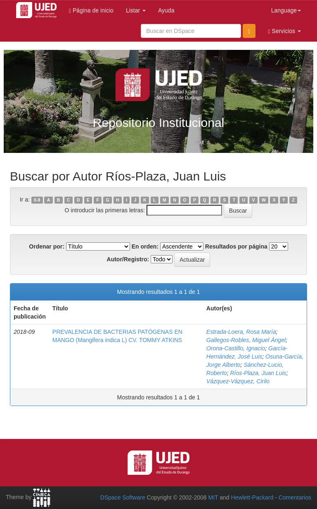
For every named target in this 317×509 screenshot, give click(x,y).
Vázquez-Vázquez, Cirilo (238, 381)
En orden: (145, 246)
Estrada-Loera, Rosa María (241, 331)
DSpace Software (122, 497)
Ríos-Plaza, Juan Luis (258, 373)
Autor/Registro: (128, 259)
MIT (213, 497)
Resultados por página (236, 246)
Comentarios (295, 497)
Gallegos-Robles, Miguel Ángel (246, 340)
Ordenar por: (46, 246)
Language (286, 10)
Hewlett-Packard (252, 497)
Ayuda (166, 10)
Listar (136, 10)
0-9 (37, 199)
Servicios (284, 31)
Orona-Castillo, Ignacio (235, 348)
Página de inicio (91, 10)
